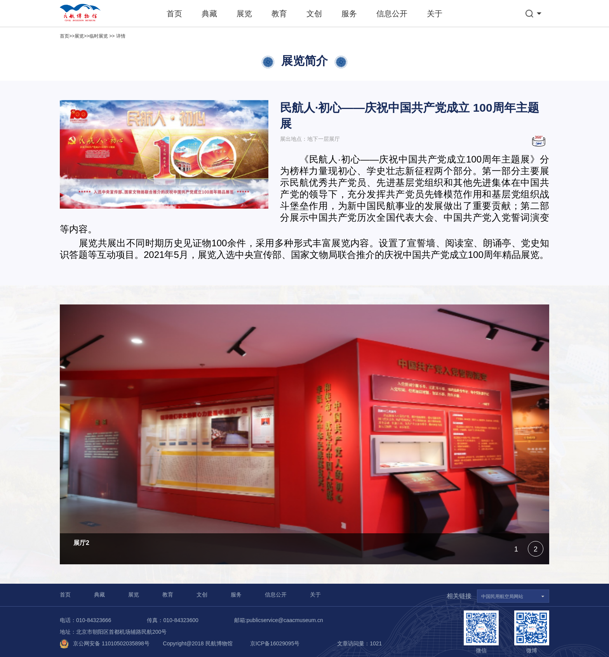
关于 (434, 13)
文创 (314, 13)
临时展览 (98, 36)
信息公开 (391, 13)
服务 (349, 13)
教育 (279, 13)
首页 (174, 13)
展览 (244, 13)
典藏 (209, 13)
